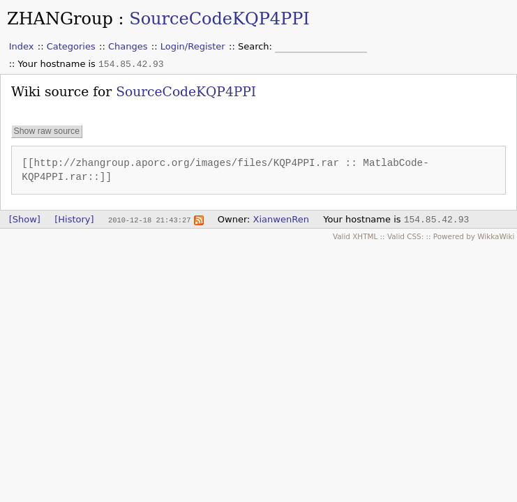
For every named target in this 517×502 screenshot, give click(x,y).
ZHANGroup (60, 19)
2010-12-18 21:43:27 (149, 220)
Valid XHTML (355, 236)
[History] (73, 219)
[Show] (24, 219)
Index (21, 46)
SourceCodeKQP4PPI (219, 19)
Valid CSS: (405, 236)
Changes (128, 46)
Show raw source (46, 132)
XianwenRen (281, 219)
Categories (71, 46)
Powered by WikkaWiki (474, 236)
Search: (256, 46)
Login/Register (192, 46)
